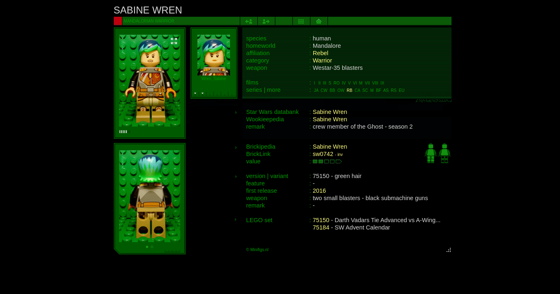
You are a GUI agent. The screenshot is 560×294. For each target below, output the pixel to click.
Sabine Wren (330, 112)
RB (349, 90)
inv (340, 154)
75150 (321, 220)
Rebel (320, 53)
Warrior (322, 60)
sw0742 (323, 154)
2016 (319, 190)
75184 (321, 227)
